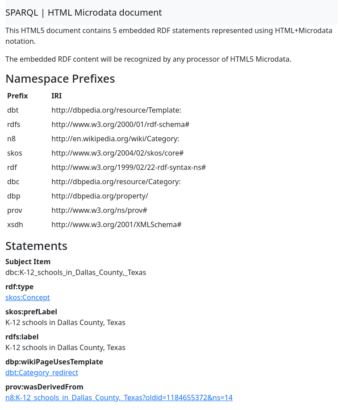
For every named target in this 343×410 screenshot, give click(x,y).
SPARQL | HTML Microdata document (83, 12)
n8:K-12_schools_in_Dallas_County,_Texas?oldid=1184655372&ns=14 (119, 397)
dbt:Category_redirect (41, 372)
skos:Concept (27, 297)
